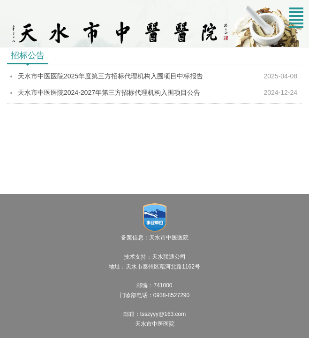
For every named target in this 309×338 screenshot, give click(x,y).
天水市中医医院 (154, 324)
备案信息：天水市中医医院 (154, 237)
